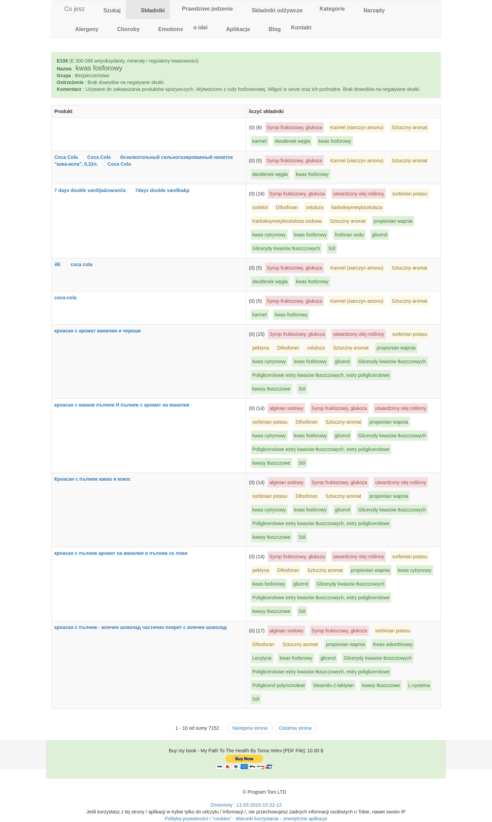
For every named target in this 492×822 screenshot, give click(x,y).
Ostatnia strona (295, 728)
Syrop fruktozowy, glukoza (294, 127)
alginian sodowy (286, 408)
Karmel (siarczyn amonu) (357, 127)
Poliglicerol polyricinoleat (278, 685)
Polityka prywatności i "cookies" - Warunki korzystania (221, 818)
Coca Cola (70, 157)
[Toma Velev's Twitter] (223, 794)
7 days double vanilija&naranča (94, 190)
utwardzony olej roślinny (358, 193)
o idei (200, 27)
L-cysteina (419, 685)
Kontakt (301, 27)
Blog (270, 28)
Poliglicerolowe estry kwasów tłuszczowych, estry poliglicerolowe (321, 375)
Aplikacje (234, 28)
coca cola (86, 264)
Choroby (124, 28)
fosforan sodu (349, 234)
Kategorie (329, 8)
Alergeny (82, 28)
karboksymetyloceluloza (357, 207)
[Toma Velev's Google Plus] (211, 794)
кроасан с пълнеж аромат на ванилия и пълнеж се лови (124, 553)
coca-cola (69, 297)
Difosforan (287, 207)
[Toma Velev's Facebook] (235, 794)
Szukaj (108, 9)
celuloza (314, 207)
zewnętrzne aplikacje (305, 818)
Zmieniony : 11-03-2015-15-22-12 (246, 805)
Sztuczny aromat (409, 127)
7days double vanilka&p (166, 190)
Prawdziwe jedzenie (204, 8)
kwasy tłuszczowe (271, 389)
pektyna (260, 348)
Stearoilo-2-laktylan (333, 685)
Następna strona (250, 728)
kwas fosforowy (334, 141)
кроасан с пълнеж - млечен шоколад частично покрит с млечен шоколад (144, 627)
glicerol (379, 234)
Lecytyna (262, 658)
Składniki (148, 9)
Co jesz (71, 8)
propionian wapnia (393, 221)
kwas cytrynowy (269, 234)
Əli (61, 264)
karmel (259, 141)
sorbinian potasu (409, 193)
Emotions (166, 28)
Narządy (370, 9)
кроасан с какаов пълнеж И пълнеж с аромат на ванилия (125, 405)
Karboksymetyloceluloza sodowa (287, 221)
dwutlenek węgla (292, 141)
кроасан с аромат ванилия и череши (101, 330)
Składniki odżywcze (273, 9)
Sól (331, 248)
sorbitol (260, 207)
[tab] (108, 9)
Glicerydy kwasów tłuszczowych (286, 248)
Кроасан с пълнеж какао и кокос (96, 479)
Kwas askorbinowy (393, 644)
